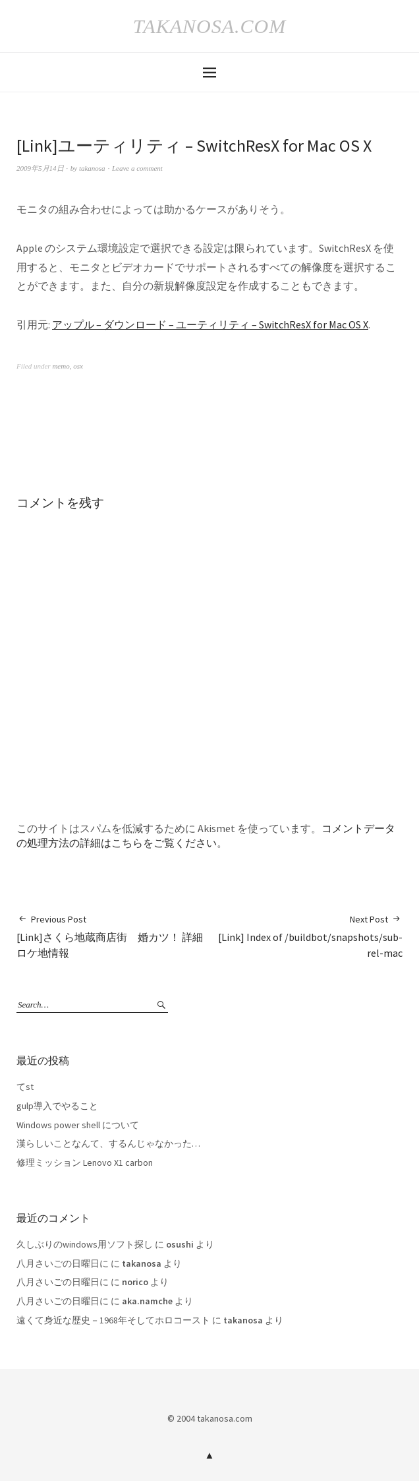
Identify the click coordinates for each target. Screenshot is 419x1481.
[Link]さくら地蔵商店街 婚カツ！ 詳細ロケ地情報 (113, 936)
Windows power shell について (77, 1125)
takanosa (92, 168)
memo (60, 366)
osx (78, 366)
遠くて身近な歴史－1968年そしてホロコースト (113, 1320)
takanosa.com (209, 26)
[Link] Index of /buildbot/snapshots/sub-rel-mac (306, 936)
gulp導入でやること (57, 1106)
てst (25, 1087)
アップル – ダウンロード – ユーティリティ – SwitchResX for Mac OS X (210, 324)
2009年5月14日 (40, 168)
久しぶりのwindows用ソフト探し (84, 1244)
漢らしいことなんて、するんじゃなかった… (108, 1143)
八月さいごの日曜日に (62, 1263)
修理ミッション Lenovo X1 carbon (84, 1162)
